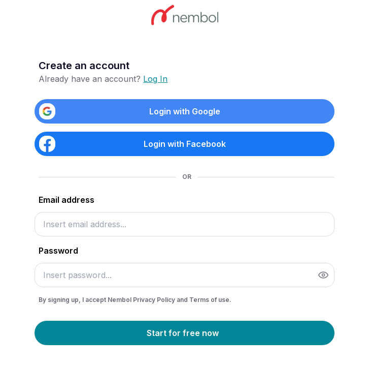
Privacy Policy (155, 299)
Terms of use (209, 299)
